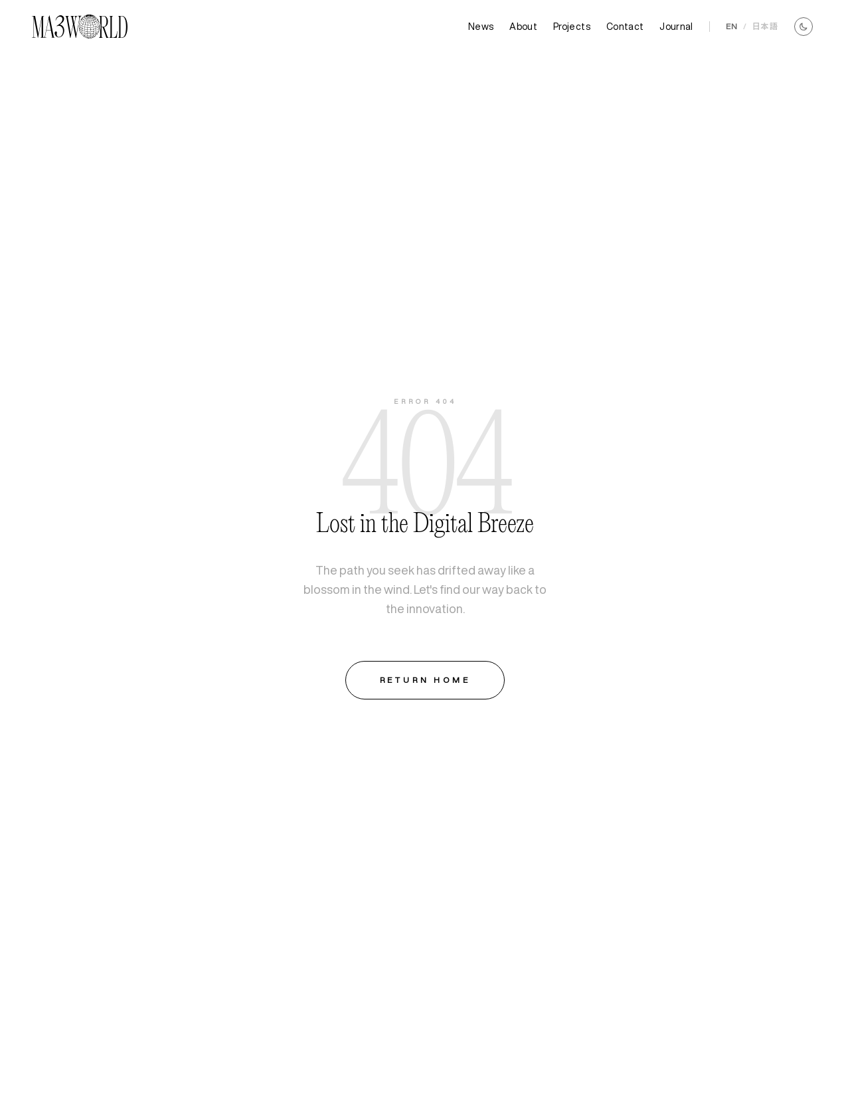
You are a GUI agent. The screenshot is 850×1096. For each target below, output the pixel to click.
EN (732, 26)
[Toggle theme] (803, 26)
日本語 (765, 26)
